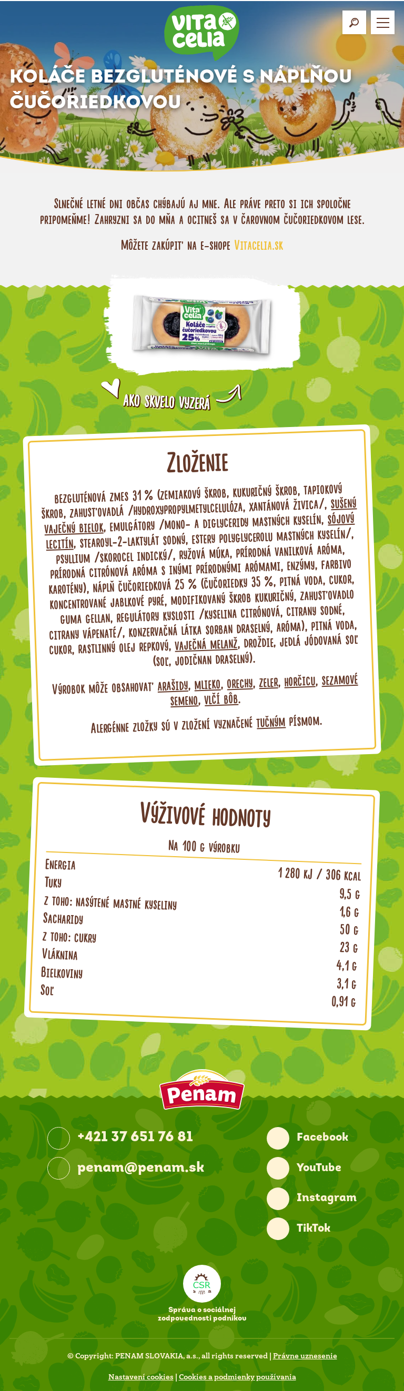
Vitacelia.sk (258, 245)
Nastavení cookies (141, 1377)
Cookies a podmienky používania (237, 1377)
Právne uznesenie (305, 1355)
